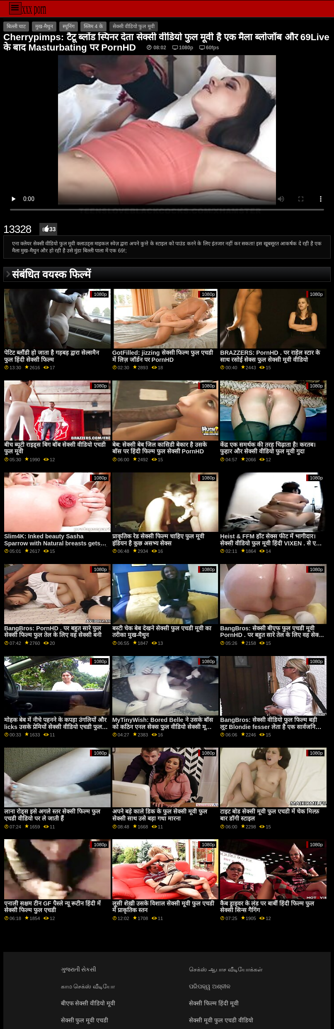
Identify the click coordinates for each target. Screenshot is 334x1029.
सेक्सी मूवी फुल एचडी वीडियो (221, 1020)
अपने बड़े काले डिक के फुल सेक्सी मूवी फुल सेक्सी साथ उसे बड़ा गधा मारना (159, 815)
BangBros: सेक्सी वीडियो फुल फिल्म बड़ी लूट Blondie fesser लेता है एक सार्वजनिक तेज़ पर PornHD (270, 727)
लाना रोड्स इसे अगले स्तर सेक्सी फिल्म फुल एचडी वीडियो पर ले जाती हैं (52, 815)
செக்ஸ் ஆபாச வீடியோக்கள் (226, 969)
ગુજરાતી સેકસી (79, 969)
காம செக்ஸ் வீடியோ (88, 986)
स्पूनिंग (69, 26)
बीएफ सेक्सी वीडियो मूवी (88, 1003)
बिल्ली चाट (16, 26)
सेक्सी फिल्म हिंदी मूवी (214, 1003)
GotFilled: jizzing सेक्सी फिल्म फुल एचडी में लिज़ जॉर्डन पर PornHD (162, 356)
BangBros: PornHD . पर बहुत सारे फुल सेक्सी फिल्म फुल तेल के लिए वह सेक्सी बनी (53, 632)
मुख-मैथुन (44, 26)
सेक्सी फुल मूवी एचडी (85, 1020)
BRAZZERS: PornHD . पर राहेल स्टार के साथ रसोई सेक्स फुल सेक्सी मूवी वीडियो (269, 356)
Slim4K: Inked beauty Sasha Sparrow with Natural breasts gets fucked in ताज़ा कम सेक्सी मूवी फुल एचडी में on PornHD (56, 546)
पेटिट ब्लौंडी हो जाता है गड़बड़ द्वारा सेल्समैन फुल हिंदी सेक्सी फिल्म (51, 356)
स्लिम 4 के (93, 26)
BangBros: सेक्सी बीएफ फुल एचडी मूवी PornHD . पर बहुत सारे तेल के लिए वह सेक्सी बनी (272, 635)
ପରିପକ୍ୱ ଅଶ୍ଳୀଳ (209, 986)
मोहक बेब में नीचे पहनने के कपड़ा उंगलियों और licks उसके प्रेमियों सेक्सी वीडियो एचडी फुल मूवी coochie (55, 727)
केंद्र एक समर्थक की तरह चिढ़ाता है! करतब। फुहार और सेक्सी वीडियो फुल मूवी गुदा (267, 448)
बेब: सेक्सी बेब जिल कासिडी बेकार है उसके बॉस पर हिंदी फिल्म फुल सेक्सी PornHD (159, 448)
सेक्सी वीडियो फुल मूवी (134, 26)
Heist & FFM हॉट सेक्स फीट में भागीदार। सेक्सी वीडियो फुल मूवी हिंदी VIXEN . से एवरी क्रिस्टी (271, 543)
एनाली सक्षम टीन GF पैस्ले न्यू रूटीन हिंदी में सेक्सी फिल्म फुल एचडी (52, 907)
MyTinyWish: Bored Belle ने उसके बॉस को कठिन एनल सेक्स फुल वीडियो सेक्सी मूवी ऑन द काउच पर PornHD (162, 727)
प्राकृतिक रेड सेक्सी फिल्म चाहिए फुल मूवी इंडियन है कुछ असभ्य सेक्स (158, 540)
